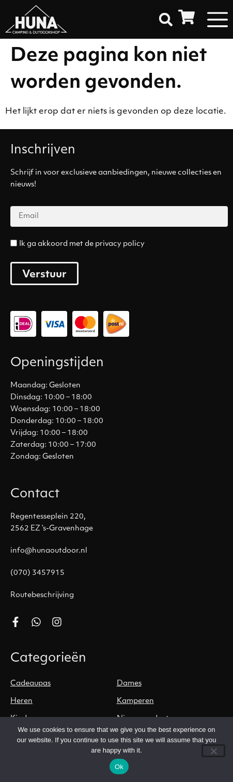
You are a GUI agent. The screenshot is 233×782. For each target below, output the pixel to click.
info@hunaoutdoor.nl (48, 551)
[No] (213, 750)
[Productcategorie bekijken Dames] (170, 684)
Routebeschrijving (42, 595)
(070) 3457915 (37, 573)
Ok (119, 767)
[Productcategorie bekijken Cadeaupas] (63, 684)
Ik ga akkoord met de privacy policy (82, 244)
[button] (165, 19)
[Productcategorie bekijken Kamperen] (170, 701)
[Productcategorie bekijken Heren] (63, 701)
